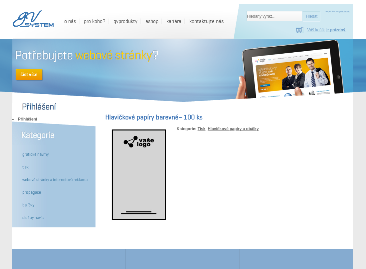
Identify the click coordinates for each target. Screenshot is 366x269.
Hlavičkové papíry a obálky (233, 129)
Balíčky (28, 205)
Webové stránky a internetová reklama (55, 179)
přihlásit (344, 11)
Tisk (202, 129)
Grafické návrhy (35, 154)
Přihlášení (27, 119)
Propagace (31, 192)
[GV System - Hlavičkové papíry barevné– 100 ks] (32, 19)
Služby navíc (33, 217)
